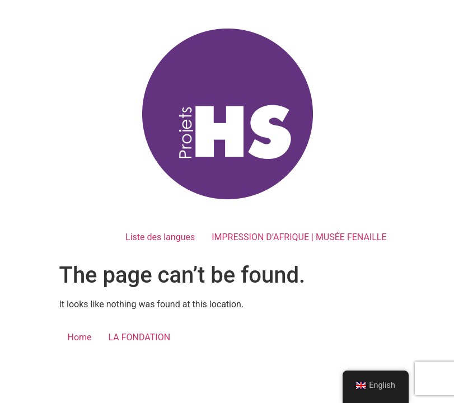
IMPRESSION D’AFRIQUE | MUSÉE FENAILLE (299, 237)
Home (80, 337)
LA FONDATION (140, 337)
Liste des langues (160, 237)
